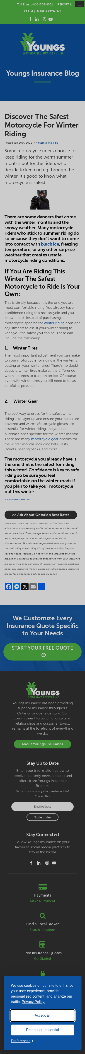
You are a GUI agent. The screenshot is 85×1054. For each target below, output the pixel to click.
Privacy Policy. (33, 1002)
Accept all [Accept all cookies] (42, 1015)
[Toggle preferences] (22, 1041)
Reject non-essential (42, 1030)
